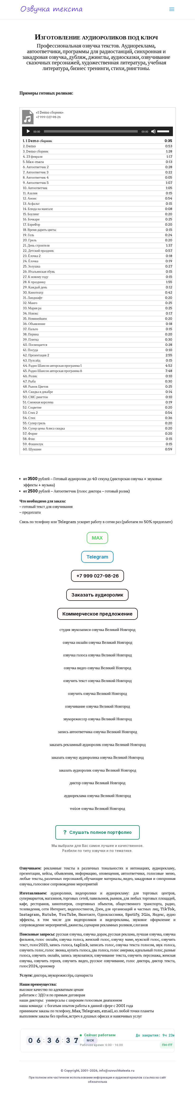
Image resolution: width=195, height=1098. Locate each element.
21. (36, 245)
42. (36, 355)
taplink (81, 945)
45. (52, 371)
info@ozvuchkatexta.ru (116, 1070)
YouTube (67, 914)
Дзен (99, 909)
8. (35, 177)
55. (34, 423)
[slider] (91, 131)
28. (34, 282)
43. (31, 360)
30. (33, 292)
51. (38, 402)
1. (37, 141)
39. (31, 339)
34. (30, 313)
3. (35, 151)
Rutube (49, 914)
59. (33, 444)
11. (30, 193)
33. (32, 308)
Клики (32, 82)
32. (30, 303)
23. (32, 256)
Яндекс (158, 914)
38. (31, 334)
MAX (97, 538)
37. (30, 329)
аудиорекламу (163, 868)
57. (30, 433)
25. (31, 266)
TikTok (167, 909)
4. (33, 156)
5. (33, 162)
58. (29, 439)
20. (30, 240)
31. (33, 298)
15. (31, 214)
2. (29, 146)
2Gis (145, 914)
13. (31, 203)
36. (34, 324)
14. (38, 209)
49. (38, 392)
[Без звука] (153, 131)
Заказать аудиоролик (97, 595)
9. (35, 183)
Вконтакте (86, 914)
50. (35, 397)
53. (30, 413)
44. (52, 366)
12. (30, 198)
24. (30, 261)
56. (44, 428)
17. (31, 224)
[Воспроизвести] (28, 131)
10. (35, 188)
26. (39, 271)
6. (35, 167)
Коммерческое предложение (97, 614)
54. (29, 418)
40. (35, 345)
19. (28, 235)
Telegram (97, 557)
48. (35, 386)
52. (32, 407)
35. (35, 318)
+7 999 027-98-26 (97, 576)
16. (31, 219)
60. (32, 449)
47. (29, 381)
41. (30, 350)
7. (35, 172)
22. (38, 251)
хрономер (47, 966)
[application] (97, 131)
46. (30, 376)
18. (39, 230)
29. (35, 287)
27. (35, 277)
